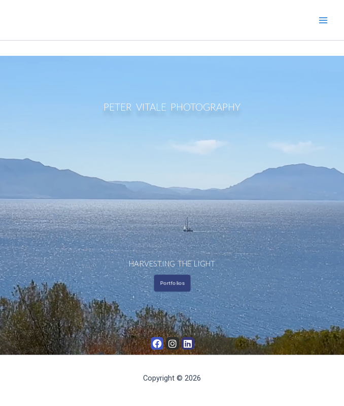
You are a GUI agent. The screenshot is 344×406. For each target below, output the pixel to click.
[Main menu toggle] (323, 20)
